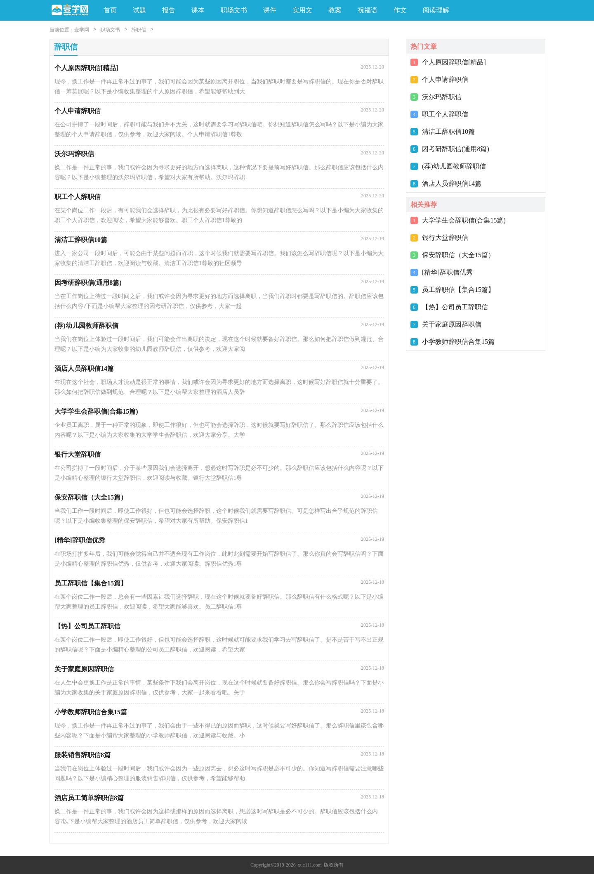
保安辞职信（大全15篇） (458, 254)
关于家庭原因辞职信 (451, 324)
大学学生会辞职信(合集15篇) (464, 220)
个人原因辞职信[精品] (454, 62)
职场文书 (110, 30)
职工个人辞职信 (445, 114)
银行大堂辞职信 (445, 237)
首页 (110, 10)
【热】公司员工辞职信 (455, 306)
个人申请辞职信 (445, 79)
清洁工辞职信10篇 (448, 131)
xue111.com (310, 865)
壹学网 (81, 30)
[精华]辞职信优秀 (447, 272)
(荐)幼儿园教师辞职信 (454, 166)
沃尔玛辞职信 (442, 96)
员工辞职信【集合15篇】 (458, 289)
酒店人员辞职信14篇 (451, 183)
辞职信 (138, 30)
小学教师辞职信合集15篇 (458, 341)
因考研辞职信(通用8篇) (455, 148)
